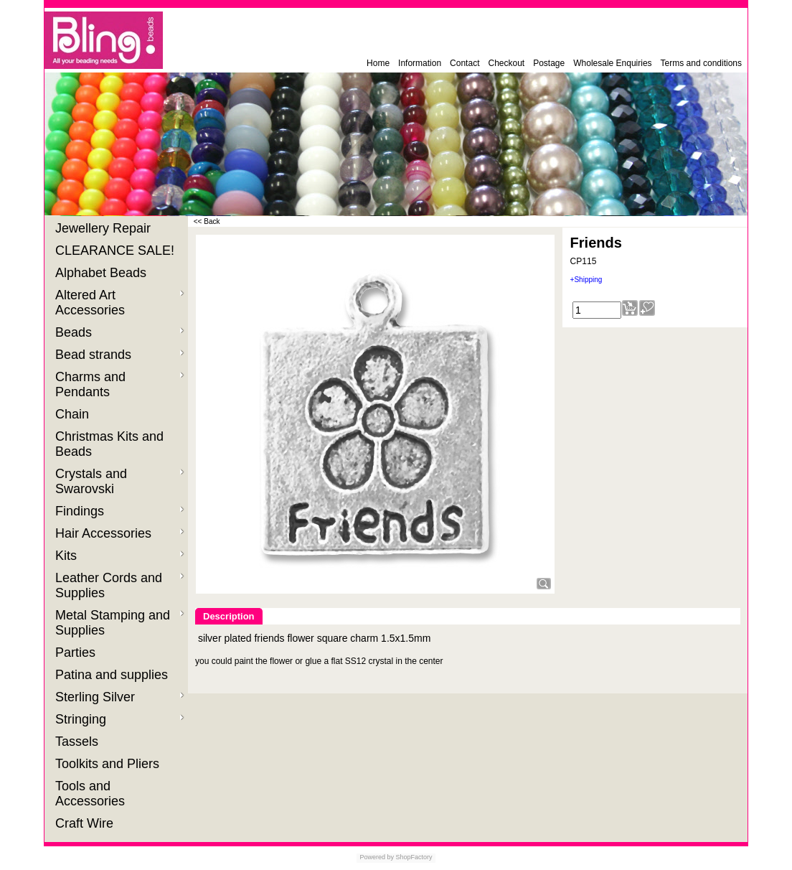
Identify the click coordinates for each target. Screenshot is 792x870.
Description (229, 616)
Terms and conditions (701, 63)
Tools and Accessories (91, 793)
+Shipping (586, 280)
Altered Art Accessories (119, 302)
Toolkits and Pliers (109, 764)
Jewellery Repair (104, 228)
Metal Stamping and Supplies (119, 622)
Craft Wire (86, 823)
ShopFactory (413, 857)
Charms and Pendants (119, 384)
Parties (77, 652)
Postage (549, 63)
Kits (119, 555)
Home (378, 63)
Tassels (78, 741)
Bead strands (119, 354)
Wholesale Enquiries (612, 63)
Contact (464, 63)
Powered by (376, 857)
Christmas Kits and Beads (109, 444)
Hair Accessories (119, 533)
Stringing (119, 719)
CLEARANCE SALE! (116, 250)
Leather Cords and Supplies (119, 585)
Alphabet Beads (102, 273)
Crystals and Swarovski (119, 481)
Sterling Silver (119, 697)
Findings (119, 511)
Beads (119, 332)
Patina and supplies (113, 675)
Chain (74, 414)
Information (419, 63)
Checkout (506, 63)
